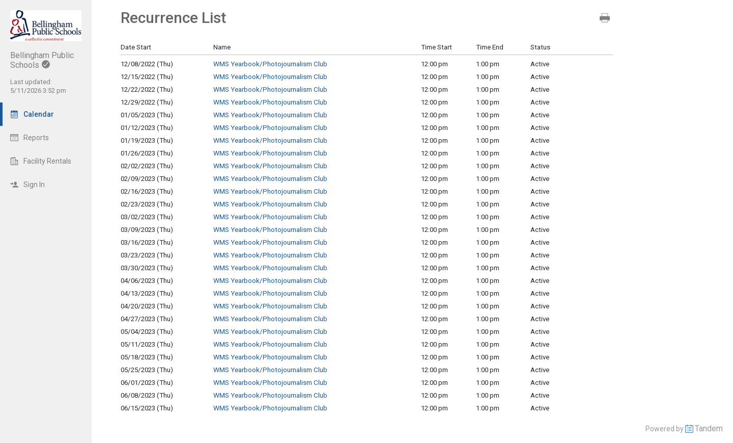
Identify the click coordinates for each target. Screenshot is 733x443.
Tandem (709, 428)
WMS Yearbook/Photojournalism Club (270, 64)
